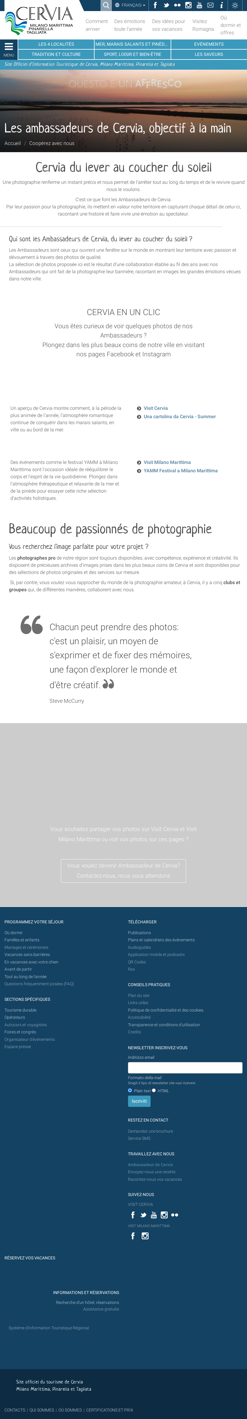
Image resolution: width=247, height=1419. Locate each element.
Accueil (12, 143)
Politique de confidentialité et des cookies (165, 1010)
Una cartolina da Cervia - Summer (180, 416)
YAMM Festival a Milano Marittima (181, 470)
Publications (139, 932)
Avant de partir (18, 969)
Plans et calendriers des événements (161, 940)
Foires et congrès (20, 1032)
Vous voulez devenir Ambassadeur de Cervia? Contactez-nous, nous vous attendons (123, 870)
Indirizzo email (141, 1057)
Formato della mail (162, 1080)
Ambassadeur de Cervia (150, 1164)
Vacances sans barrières (27, 954)
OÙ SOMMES (70, 1410)
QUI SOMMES (42, 1410)
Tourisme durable (20, 1010)
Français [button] (133, 5)
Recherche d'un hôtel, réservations (87, 1302)
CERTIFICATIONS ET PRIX (109, 1410)
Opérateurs (14, 1017)
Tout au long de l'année (25, 976)
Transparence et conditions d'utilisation (164, 1024)
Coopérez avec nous (52, 143)
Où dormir (13, 932)
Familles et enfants (21, 940)
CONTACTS (14, 1410)
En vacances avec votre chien (31, 962)
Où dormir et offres (230, 25)
